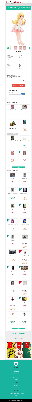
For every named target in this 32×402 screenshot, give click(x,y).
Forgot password (16, 385)
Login (16, 387)
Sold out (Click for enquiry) (18, 85)
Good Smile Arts (21, 59)
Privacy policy (16, 379)
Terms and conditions (16, 377)
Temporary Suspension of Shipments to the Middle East (13, 5)
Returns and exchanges (16, 373)
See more (18, 167)
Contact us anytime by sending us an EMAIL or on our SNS (16, 393)
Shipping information (16, 371)
